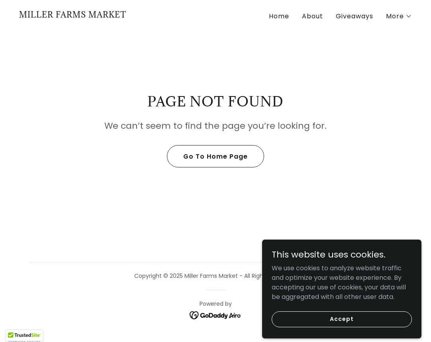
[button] (399, 16)
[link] (72, 15)
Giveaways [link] (354, 16)
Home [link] (279, 16)
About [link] (312, 16)
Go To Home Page (215, 156)
